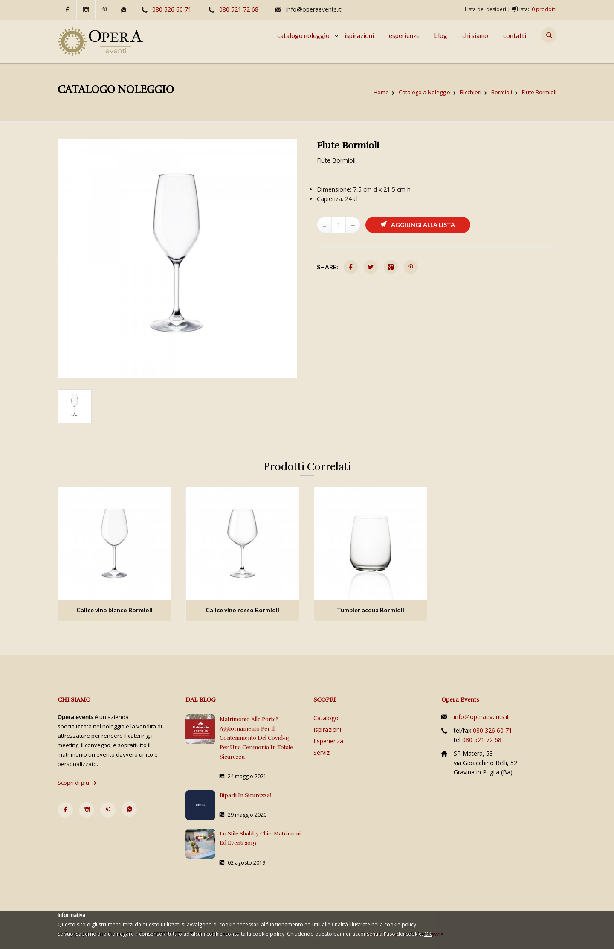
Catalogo (326, 718)
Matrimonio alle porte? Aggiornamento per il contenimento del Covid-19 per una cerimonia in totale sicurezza (256, 738)
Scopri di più (77, 782)
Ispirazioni (327, 729)
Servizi (322, 752)
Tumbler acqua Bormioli (370, 610)
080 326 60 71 (171, 9)
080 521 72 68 (238, 9)
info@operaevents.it (314, 9)
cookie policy (400, 924)
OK (428, 933)
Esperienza (328, 741)
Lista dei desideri (485, 9)
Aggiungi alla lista (418, 224)
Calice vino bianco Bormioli (114, 610)
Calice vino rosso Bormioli (242, 610)
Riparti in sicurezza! (245, 795)
